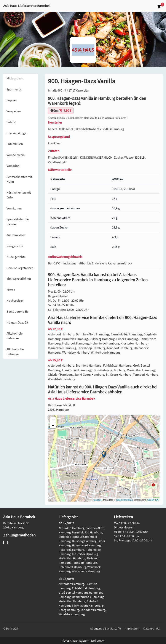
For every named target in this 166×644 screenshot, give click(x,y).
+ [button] (53, 420)
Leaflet (97, 500)
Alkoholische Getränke (15, 351)
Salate (10, 122)
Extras (10, 290)
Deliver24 (98, 640)
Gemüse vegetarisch (19, 268)
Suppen (11, 100)
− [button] (53, 425)
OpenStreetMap (124, 500)
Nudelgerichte (16, 257)
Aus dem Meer (15, 235)
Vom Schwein (15, 155)
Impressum (132, 628)
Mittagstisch (14, 78)
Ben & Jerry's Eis (17, 311)
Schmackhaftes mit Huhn (19, 179)
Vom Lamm (14, 208)
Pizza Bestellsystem (75, 640)
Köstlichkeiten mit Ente (18, 195)
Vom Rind (12, 166)
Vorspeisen (13, 111)
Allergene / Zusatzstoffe (105, 628)
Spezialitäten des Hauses (17, 221)
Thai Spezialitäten (18, 279)
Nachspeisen (15, 300)
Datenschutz (151, 628)
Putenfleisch (14, 144)
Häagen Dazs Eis (17, 322)
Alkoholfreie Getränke (14, 335)
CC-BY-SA (152, 500)
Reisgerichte (14, 246)
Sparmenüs (14, 89)
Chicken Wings (16, 133)
